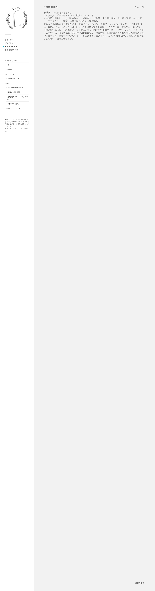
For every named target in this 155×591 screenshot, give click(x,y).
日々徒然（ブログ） (12, 61)
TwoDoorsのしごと (11, 74)
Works (7, 83)
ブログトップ (10, 43)
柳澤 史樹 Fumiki (12, 50)
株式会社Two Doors (14, 122)
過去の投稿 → (141, 583)
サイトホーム (10, 40)
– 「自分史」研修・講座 (14, 87)
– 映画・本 (10, 70)
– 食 (7, 65)
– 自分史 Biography (12, 78)
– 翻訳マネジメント (13, 108)
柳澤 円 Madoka (12, 46)
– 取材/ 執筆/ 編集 (12, 104)
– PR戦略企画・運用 (13, 92)
